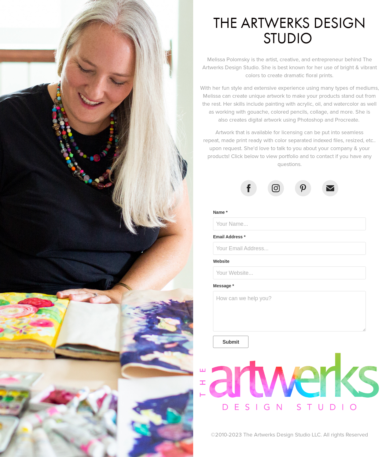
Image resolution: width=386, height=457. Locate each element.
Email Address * (229, 237)
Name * (220, 212)
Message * (223, 286)
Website (221, 261)
